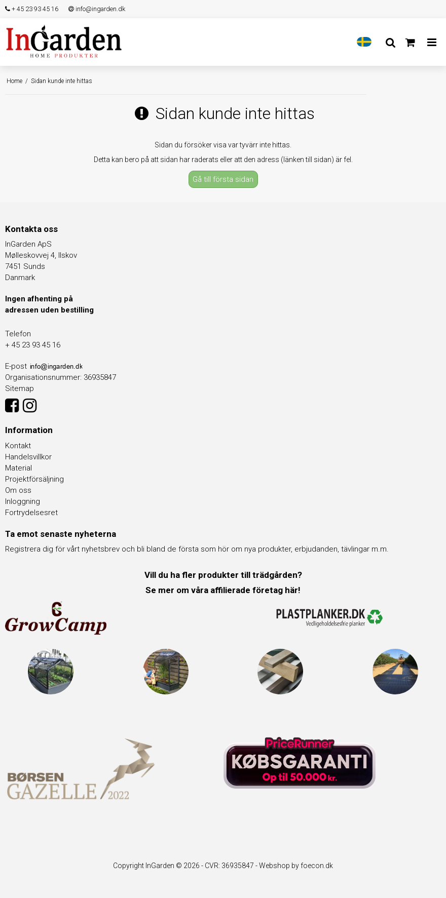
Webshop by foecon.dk (296, 866)
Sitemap (19, 388)
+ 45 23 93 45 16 (31, 9)
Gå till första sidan (223, 179)
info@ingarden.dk (96, 9)
